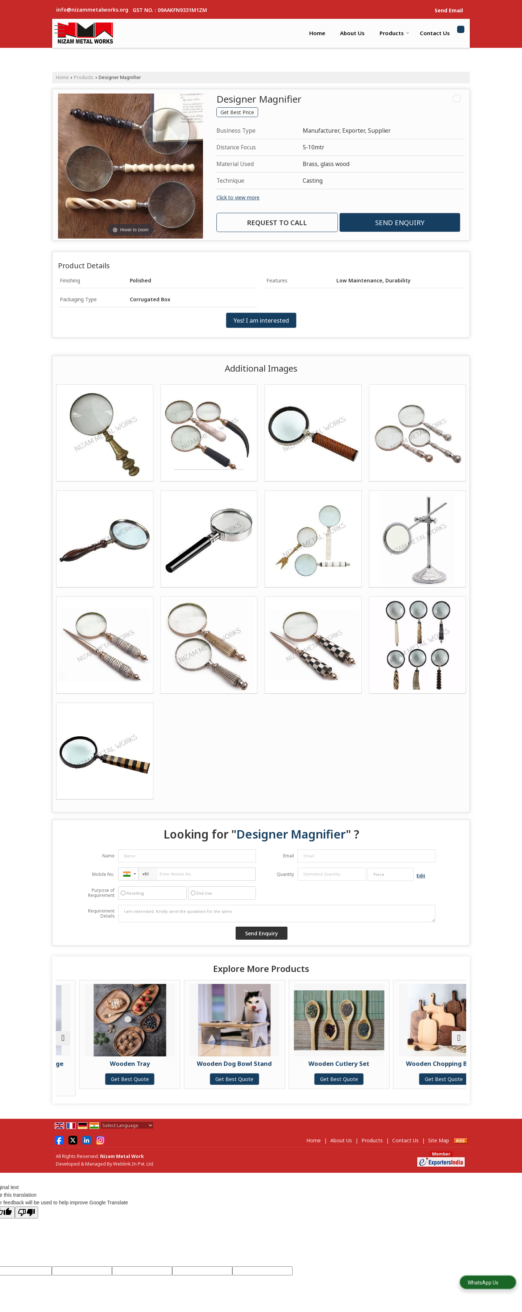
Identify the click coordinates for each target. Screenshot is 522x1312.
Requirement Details (101, 914)
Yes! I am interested (261, 320)
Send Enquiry (399, 222)
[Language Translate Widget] (127, 1125)
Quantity (285, 874)
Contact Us (435, 33)
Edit (421, 876)
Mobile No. (103, 874)
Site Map (438, 1140)
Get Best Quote (71, 1086)
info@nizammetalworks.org (92, 9)
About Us (352, 33)
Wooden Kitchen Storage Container (71, 1067)
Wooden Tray (175, 1063)
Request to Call (277, 222)
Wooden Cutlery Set (381, 1063)
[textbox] (391, 874)
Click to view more (238, 197)
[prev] (63, 1038)
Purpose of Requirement (101, 893)
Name (108, 856)
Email (288, 856)
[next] (459, 1038)
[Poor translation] (26, 1212)
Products (394, 33)
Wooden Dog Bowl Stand (278, 1063)
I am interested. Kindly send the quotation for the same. (277, 913)
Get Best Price (237, 112)
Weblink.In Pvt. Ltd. (133, 1164)
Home (317, 33)
